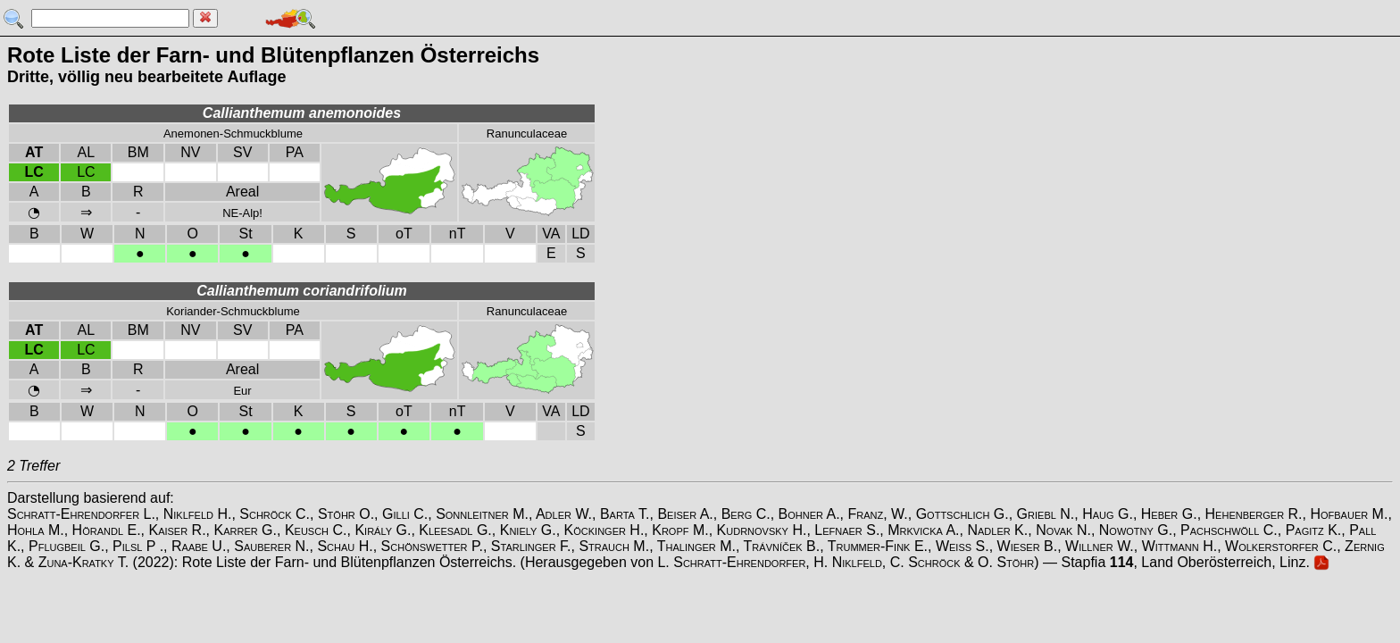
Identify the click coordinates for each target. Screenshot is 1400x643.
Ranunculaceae (527, 133)
